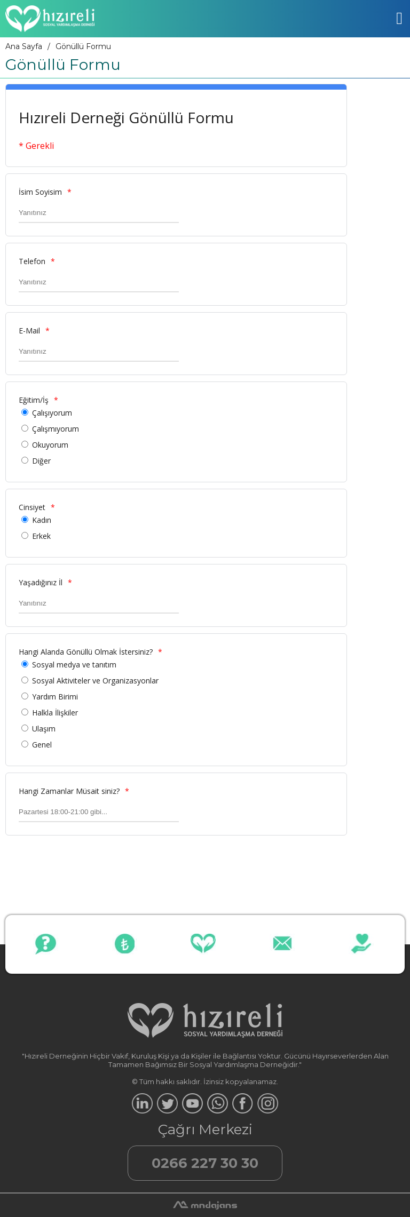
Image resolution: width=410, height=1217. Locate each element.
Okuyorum (50, 445)
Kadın (41, 520)
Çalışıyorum (52, 413)
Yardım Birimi (55, 696)
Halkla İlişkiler (55, 712)
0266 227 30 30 (205, 1163)
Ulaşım (44, 728)
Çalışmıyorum (55, 429)
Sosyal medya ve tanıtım (74, 664)
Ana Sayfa (23, 46)
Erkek (41, 536)
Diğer (41, 461)
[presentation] (86, 863)
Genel (42, 744)
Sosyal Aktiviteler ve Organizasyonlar (95, 680)
